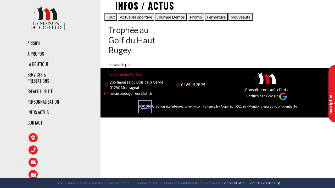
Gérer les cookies (261, 183)
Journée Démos (171, 16)
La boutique (37, 64)
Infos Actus (38, 112)
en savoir (120, 64)
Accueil (33, 43)
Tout (111, 16)
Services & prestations (38, 78)
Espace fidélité (40, 91)
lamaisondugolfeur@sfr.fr (131, 93)
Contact (34, 123)
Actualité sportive (136, 16)
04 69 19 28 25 (193, 85)
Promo (196, 16)
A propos (35, 54)
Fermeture (216, 16)
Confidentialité (286, 106)
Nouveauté (240, 16)
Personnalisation (43, 102)
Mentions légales (260, 106)
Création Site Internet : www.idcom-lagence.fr (178, 106)
